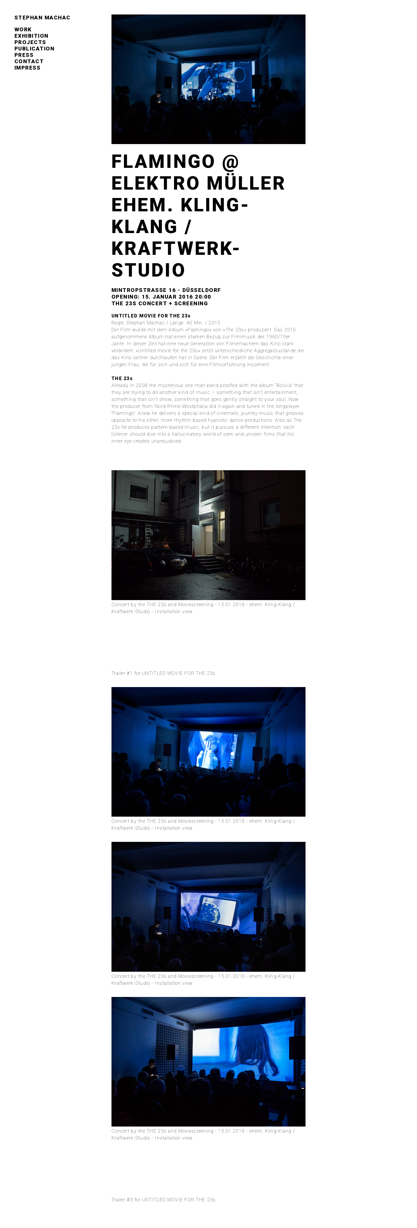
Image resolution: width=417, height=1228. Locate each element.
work (23, 29)
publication (34, 49)
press (24, 55)
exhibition (31, 36)
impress (27, 68)
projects (30, 42)
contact (29, 61)
